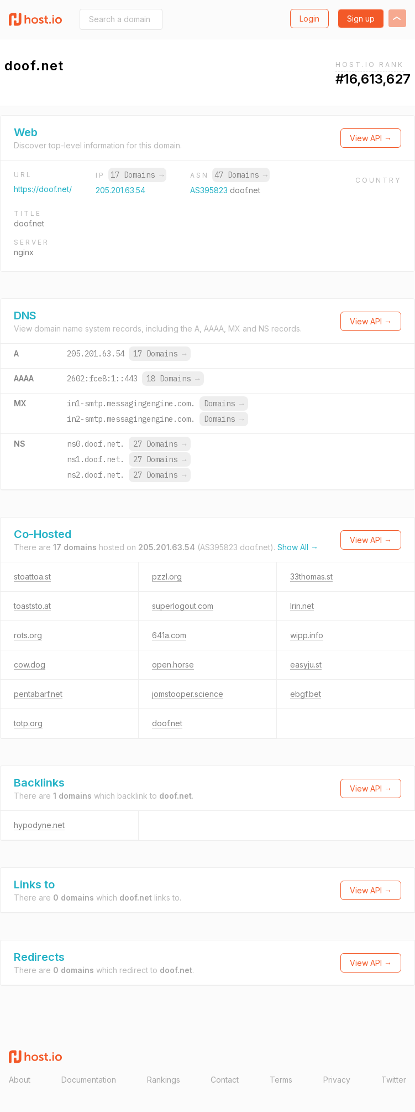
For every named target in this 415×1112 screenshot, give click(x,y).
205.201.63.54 (120, 190)
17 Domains (137, 175)
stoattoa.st (32, 576)
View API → (371, 138)
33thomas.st (311, 576)
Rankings (163, 1079)
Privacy (336, 1079)
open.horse (173, 664)
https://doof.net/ (43, 189)
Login (309, 18)
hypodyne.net (39, 825)
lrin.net (302, 606)
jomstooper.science (187, 694)
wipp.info (306, 635)
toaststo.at (32, 606)
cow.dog (29, 664)
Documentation (88, 1079)
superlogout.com (182, 606)
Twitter (393, 1079)
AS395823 (210, 190)
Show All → (297, 547)
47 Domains (240, 175)
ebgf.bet (305, 694)
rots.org (28, 635)
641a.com (169, 635)
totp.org (28, 723)
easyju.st (306, 664)
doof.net (167, 723)
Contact (225, 1079)
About (19, 1079)
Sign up (361, 18)
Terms (281, 1079)
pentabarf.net (38, 694)
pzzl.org (167, 576)
